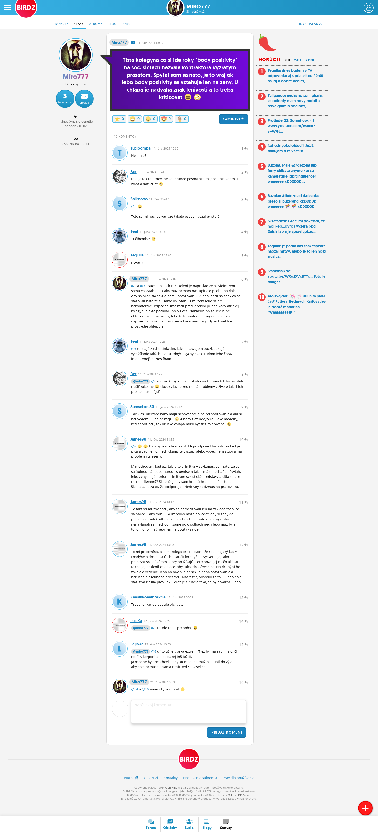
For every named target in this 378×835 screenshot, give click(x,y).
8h (287, 60)
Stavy (79, 24)
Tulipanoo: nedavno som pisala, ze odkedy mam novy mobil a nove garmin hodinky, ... (295, 101)
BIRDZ (189, 772)
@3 (142, 290)
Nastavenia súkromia (200, 791)
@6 (133, 354)
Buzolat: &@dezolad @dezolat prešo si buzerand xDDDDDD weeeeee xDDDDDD (293, 201)
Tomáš (158, 807)
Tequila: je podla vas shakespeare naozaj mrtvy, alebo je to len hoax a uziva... (297, 251)
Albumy (95, 24)
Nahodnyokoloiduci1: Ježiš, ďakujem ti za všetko (291, 148)
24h (297, 60)
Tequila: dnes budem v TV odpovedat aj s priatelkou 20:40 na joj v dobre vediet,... (295, 76)
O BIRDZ (151, 791)
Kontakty (171, 791)
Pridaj (226, 744)
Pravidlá (238, 791)
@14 (134, 701)
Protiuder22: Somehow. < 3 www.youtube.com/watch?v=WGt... (291, 126)
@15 (145, 701)
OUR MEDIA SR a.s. (177, 800)
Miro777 (198, 8)
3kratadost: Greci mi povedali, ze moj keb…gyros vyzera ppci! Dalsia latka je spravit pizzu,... (296, 226)
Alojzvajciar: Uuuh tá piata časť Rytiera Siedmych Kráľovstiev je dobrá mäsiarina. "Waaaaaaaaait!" (297, 304)
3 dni (309, 60)
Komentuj (234, 119)
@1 (133, 208)
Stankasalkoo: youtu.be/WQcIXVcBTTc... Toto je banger (296, 276)
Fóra (126, 24)
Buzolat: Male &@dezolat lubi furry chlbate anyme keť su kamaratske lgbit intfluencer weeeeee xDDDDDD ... (292, 173)
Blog (112, 24)
